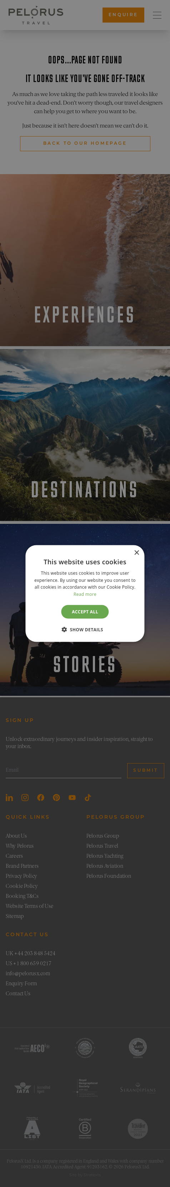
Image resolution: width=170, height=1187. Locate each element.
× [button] (136, 552)
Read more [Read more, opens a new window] (85, 594)
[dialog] (84, 593)
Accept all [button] (85, 612)
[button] (85, 629)
